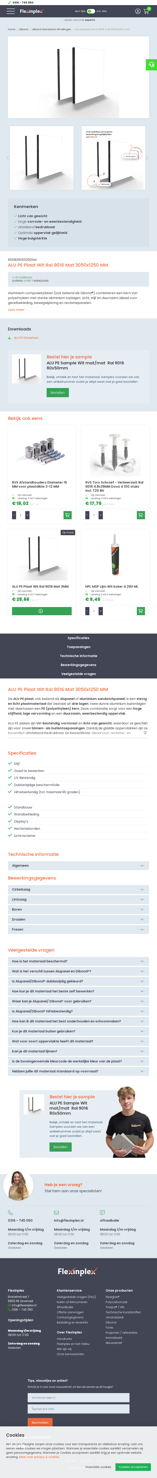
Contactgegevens (70, 1317)
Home (11, 29)
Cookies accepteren (133, 1467)
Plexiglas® (113, 1297)
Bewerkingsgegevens (78, 665)
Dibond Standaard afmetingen (51, 29)
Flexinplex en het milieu (73, 1344)
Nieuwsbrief (114, 1343)
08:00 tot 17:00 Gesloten (26, 1230)
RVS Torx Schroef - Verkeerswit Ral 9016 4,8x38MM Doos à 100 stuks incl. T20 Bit (114, 486)
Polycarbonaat (116, 1302)
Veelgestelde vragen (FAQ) (76, 1297)
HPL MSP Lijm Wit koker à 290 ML (111, 586)
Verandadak (115, 1317)
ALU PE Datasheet (26, 338)
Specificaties (78, 638)
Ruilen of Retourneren (72, 1302)
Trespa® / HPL (115, 1307)
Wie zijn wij (64, 1349)
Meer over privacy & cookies (39, 1457)
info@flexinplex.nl (22, 1305)
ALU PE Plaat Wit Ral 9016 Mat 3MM (40, 586)
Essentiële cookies (98, 1467)
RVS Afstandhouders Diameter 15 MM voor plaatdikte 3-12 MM (39, 484)
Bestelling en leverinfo (72, 1322)
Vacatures (64, 1339)
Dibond (23, 29)
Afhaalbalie (65, 1307)
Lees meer (16, 309)
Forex (109, 1328)
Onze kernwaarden (70, 1354)
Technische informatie (78, 656)
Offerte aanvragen (70, 1312)
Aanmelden (40, 1422)
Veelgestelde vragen (78, 674)
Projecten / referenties (121, 1333)
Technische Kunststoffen (123, 1312)
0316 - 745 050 (20, 1310)
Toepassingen (78, 647)
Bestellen (58, 392)
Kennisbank (114, 1338)
